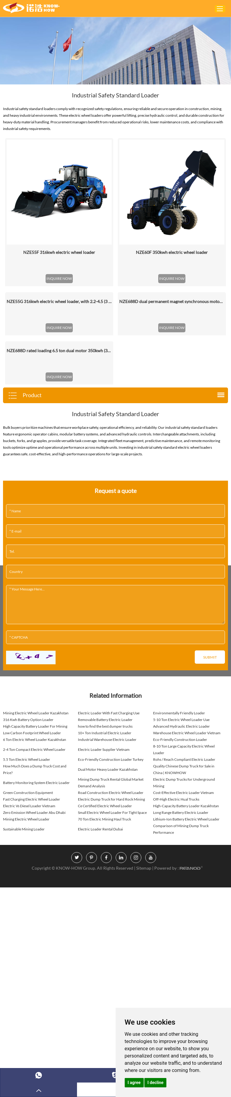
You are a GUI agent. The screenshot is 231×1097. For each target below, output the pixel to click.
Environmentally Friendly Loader (179, 713)
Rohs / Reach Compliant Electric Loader (184, 759)
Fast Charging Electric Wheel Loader (31, 799)
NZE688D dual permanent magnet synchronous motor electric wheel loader (171, 301)
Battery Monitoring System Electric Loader (36, 782)
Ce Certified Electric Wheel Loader (105, 806)
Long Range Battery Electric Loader (180, 812)
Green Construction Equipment (28, 792)
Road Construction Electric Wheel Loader (110, 792)
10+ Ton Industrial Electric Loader (104, 733)
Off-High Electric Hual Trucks (176, 799)
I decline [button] (155, 1082)
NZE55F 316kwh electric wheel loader (59, 252)
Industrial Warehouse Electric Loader (107, 739)
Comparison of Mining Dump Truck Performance (181, 829)
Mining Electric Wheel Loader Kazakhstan (36, 713)
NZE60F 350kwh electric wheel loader (172, 252)
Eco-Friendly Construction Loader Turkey (110, 759)
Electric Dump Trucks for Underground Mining (184, 782)
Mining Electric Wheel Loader (26, 819)
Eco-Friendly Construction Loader (180, 739)
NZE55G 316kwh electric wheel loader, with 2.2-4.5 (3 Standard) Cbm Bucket (59, 301)
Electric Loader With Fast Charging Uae (109, 713)
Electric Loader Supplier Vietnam (104, 749)
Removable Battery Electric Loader (105, 719)
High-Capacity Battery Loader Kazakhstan (186, 806)
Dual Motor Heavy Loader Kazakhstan (108, 769)
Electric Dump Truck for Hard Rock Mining (111, 799)
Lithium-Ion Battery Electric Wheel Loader (186, 819)
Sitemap (144, 868)
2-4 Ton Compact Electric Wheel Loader (34, 749)
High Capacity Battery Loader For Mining (35, 726)
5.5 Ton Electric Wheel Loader (26, 759)
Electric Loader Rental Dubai (100, 829)
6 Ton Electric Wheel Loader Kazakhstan (34, 739)
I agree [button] (134, 1082)
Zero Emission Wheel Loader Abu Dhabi (34, 812)
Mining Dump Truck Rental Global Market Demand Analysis (110, 782)
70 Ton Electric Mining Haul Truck (104, 819)
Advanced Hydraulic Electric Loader (181, 726)
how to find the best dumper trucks (105, 726)
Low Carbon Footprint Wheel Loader (32, 733)
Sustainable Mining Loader (24, 829)
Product (25, 395)
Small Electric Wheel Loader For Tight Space (112, 812)
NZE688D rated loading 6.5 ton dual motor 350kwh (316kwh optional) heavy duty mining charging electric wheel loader (59, 350)
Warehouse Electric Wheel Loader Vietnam (186, 733)
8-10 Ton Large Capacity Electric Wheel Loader (184, 749)
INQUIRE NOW (59, 278)
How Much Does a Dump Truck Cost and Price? (34, 769)
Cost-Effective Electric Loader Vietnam (183, 792)
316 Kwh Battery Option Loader (28, 719)
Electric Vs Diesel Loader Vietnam (29, 806)
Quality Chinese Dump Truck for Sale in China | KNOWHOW (183, 769)
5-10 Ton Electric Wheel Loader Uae (181, 719)
